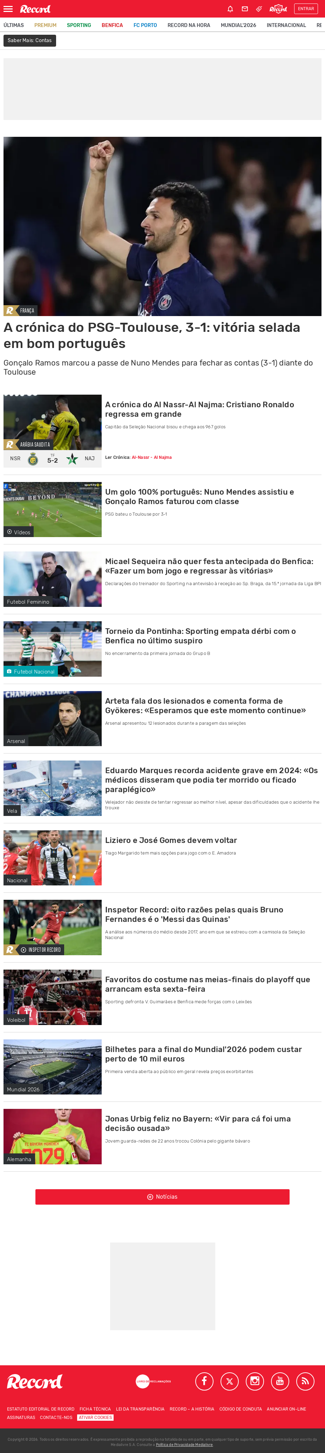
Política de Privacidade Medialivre (184, 1445)
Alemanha (19, 1159)
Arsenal (16, 741)
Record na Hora (189, 25)
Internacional (286, 25)
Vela (12, 811)
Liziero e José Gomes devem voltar (171, 840)
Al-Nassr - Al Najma (152, 457)
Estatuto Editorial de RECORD (41, 1409)
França (27, 311)
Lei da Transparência (140, 1409)
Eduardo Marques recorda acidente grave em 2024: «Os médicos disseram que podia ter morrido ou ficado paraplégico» (211, 780)
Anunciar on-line (286, 1409)
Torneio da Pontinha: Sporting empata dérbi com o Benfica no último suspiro (200, 636)
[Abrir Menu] (8, 9)
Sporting (79, 25)
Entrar (306, 8)
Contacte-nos (56, 1417)
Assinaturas (21, 1417)
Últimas (14, 25)
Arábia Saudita (35, 445)
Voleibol (16, 1020)
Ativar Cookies (95, 1417)
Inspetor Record (40, 950)
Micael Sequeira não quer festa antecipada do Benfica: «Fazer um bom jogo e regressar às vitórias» (209, 566)
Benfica (112, 25)
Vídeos (18, 532)
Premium (45, 25)
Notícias (162, 1196)
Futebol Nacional (30, 672)
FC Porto (145, 25)
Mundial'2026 (238, 25)
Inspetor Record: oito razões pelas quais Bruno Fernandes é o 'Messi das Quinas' (194, 914)
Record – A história (192, 1409)
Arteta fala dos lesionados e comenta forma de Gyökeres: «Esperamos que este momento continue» (205, 705)
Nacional (17, 880)
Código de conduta (240, 1409)
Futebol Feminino (28, 602)
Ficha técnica (95, 1409)
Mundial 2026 (23, 1089)
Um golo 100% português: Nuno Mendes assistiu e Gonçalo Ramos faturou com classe (199, 496)
